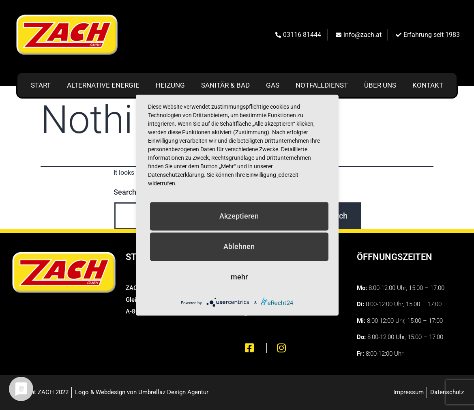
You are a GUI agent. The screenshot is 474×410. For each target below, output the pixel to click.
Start (41, 85)
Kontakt (427, 85)
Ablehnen (239, 246)
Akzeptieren (239, 216)
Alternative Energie (103, 85)
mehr (239, 277)
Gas (272, 85)
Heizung (170, 85)
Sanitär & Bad (225, 85)
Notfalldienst (322, 85)
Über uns (380, 85)
